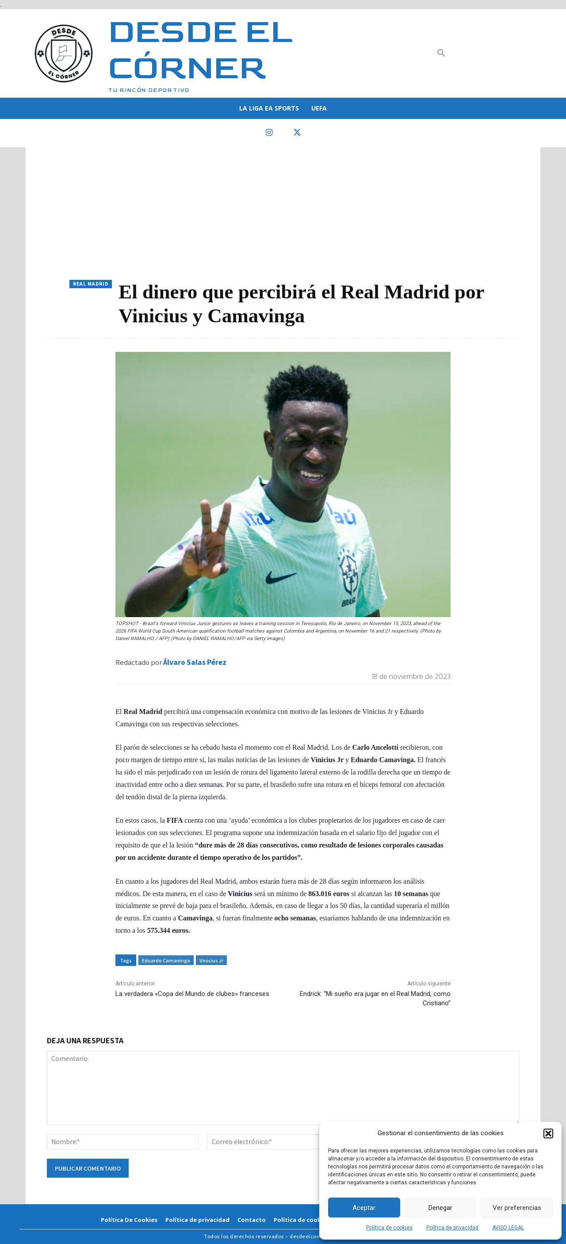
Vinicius (241, 893)
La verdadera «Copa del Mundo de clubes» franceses (192, 994)
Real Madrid (90, 284)
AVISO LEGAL (508, 1228)
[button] (548, 1133)
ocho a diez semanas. (193, 784)
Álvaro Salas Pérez (194, 662)
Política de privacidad (452, 1228)
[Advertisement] (283, 213)
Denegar (440, 1208)
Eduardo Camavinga (166, 960)
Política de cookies (389, 1228)
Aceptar (363, 1208)
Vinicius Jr (211, 960)
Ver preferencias (517, 1208)
